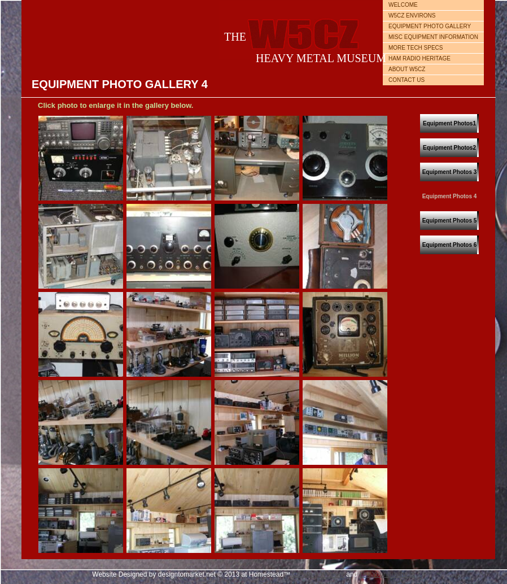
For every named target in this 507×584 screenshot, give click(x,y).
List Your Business (387, 574)
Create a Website (318, 574)
